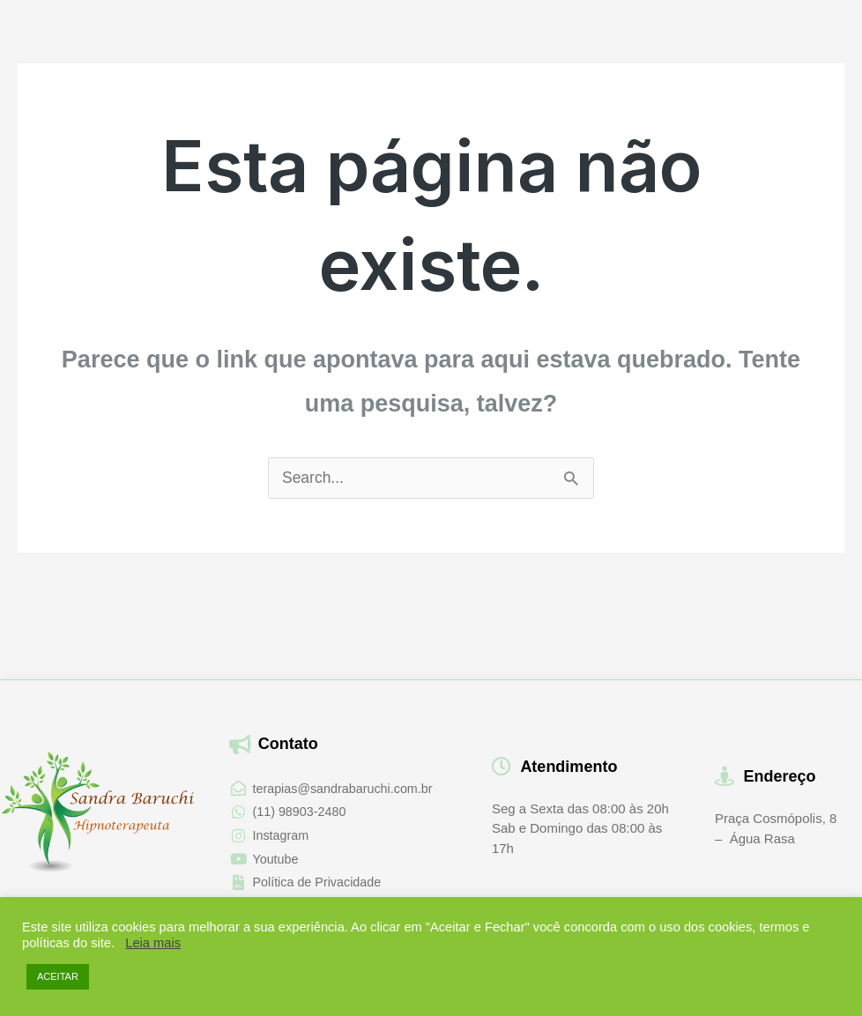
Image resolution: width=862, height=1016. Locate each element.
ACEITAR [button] (57, 976)
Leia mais (153, 943)
